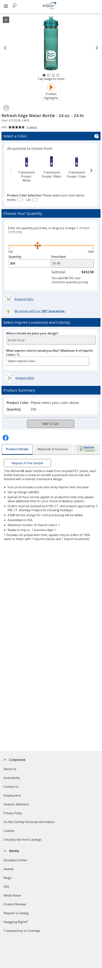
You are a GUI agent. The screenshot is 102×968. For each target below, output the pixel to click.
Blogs (7, 878)
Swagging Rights (15, 922)
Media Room (12, 895)
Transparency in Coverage (22, 932)
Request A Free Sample (27, 463)
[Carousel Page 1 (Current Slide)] (44, 75)
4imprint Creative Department (24, 951)
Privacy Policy (13, 814)
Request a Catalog (15, 913)
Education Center (15, 860)
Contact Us (10, 787)
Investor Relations (16, 805)
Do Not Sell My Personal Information (29, 823)
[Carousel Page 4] (57, 75)
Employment (12, 795)
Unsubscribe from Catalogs (22, 841)
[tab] (17, 449)
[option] (26, 168)
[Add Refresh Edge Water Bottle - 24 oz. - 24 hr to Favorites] (6, 108)
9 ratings (32, 127)
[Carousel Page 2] (48, 75)
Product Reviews (14, 904)
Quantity (15, 257)
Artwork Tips (12, 960)
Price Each (58, 257)
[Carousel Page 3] (53, 75)
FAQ (6, 887)
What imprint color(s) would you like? (49, 353)
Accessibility (11, 778)
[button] (19, 299)
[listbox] (47, 361)
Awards (8, 869)
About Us (9, 769)
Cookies (9, 832)
